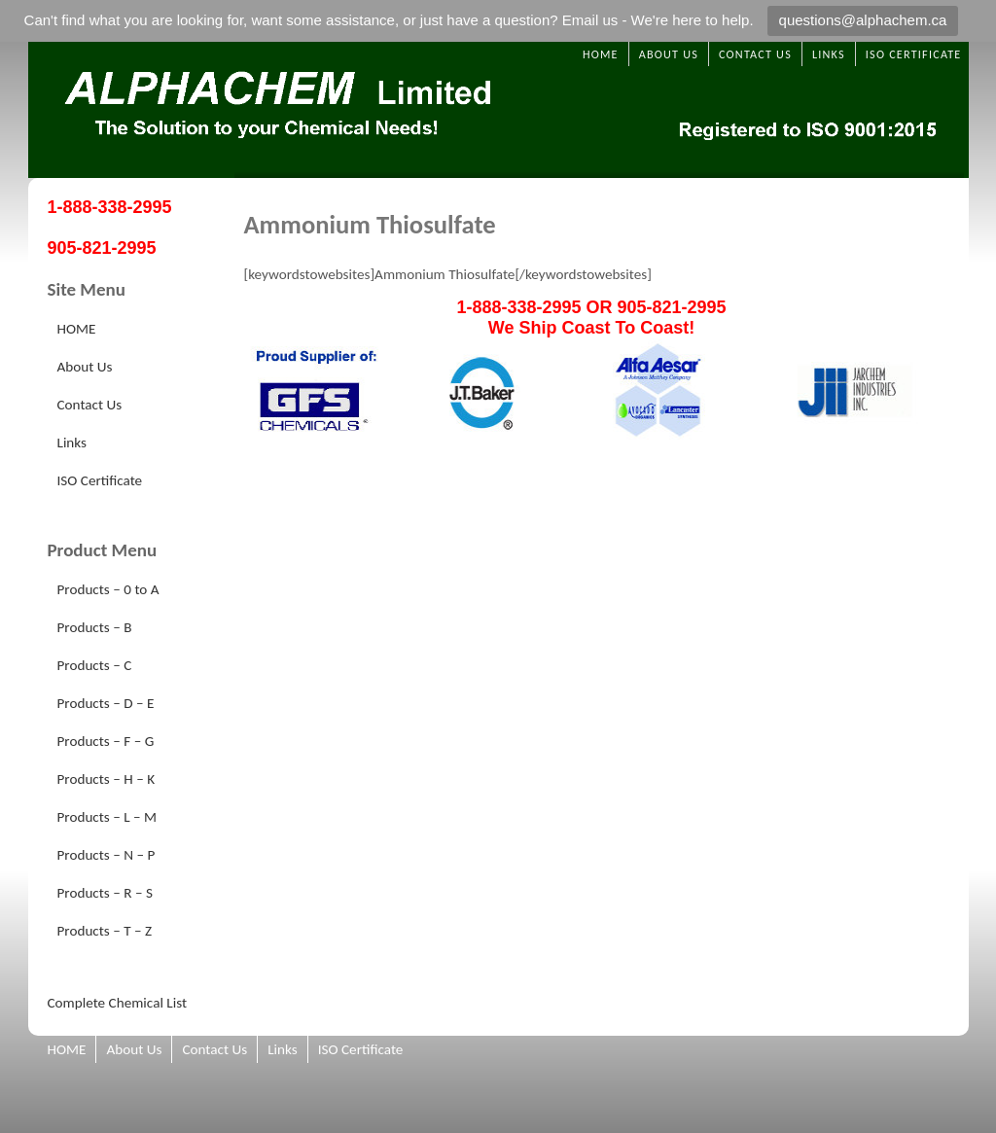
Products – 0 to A (108, 589)
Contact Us (755, 54)
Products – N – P (106, 855)
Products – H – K (106, 779)
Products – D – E (106, 703)
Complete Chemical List (118, 1002)
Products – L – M (107, 817)
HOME (601, 54)
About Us (668, 54)
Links (828, 54)
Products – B (94, 627)
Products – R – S (105, 893)
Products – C (94, 665)
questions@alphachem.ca (863, 20)
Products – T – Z (105, 930)
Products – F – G (106, 741)
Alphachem (498, 110)
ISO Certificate (914, 54)
